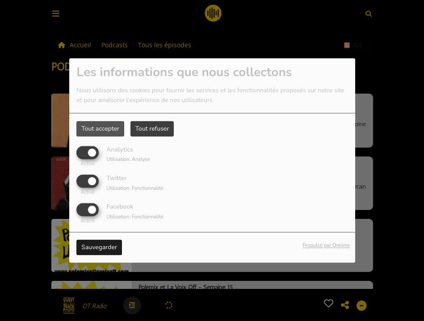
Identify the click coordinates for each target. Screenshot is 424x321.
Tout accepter (100, 128)
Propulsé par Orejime (326, 246)
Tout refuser (152, 128)
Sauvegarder (99, 247)
